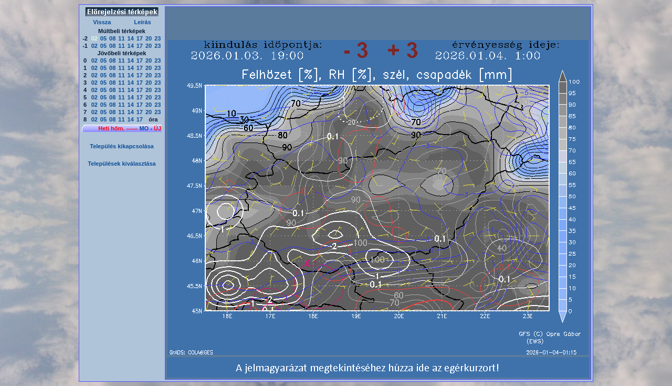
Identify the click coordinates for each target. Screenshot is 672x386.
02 (94, 46)
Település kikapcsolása (121, 146)
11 (121, 38)
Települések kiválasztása (121, 163)
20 (148, 38)
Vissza (102, 22)
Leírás (142, 22)
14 (131, 38)
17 (139, 38)
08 (112, 38)
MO (144, 128)
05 (103, 38)
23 (157, 38)
